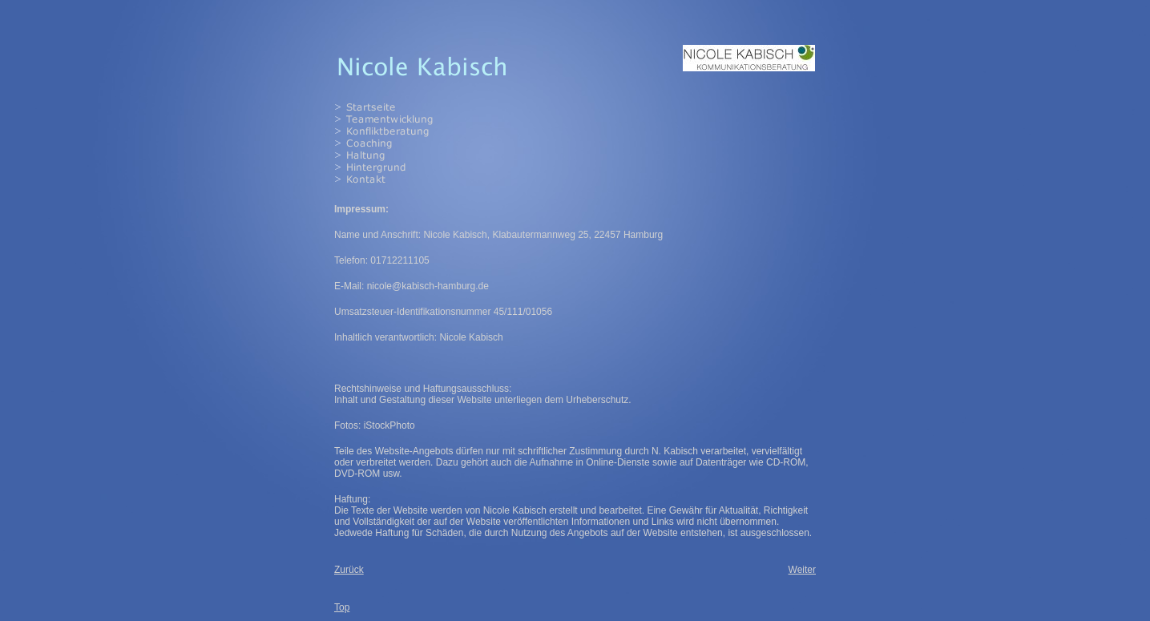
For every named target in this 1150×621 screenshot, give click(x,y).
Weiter (802, 569)
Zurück (349, 569)
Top (341, 607)
